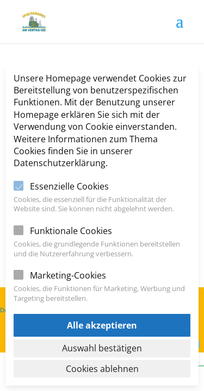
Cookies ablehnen (102, 369)
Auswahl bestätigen (102, 348)
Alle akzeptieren (102, 325)
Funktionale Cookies (71, 231)
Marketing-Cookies (68, 275)
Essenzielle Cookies (69, 186)
